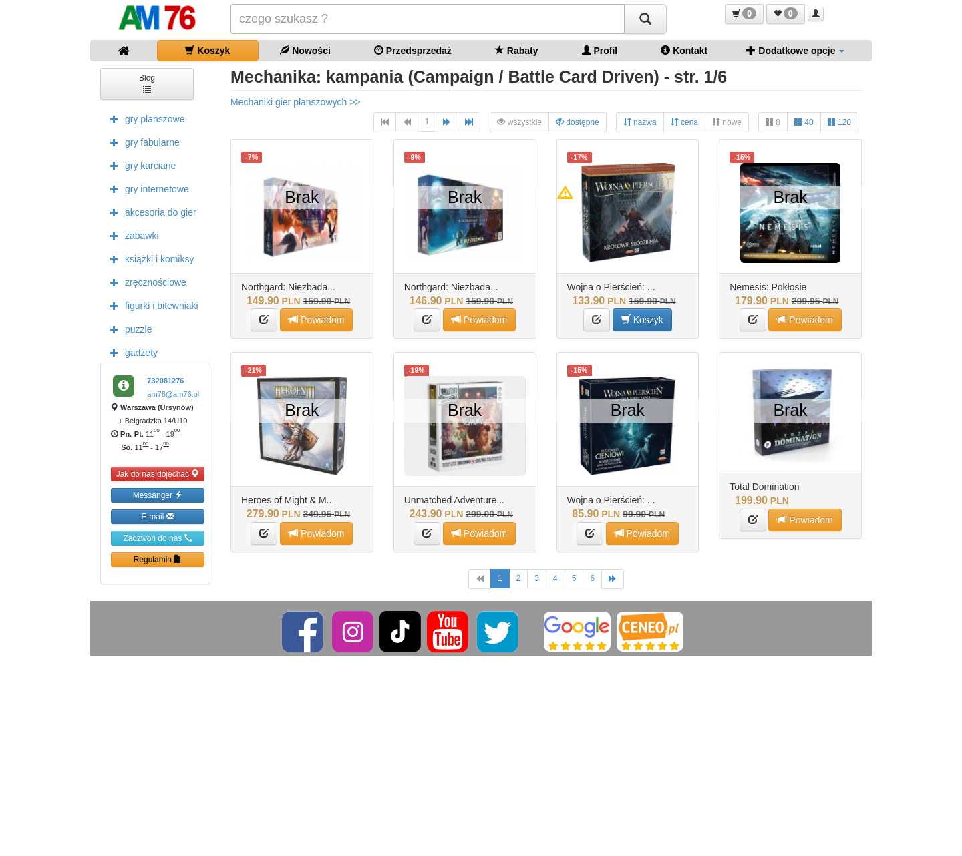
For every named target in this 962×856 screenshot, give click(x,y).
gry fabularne (142, 141)
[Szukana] (427, 19)
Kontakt (684, 50)
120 (839, 122)
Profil (600, 50)
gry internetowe (146, 188)
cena (684, 122)
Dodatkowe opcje (795, 50)
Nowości (305, 50)
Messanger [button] (158, 495)
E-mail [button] (157, 516)
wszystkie (519, 122)
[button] (744, 14)
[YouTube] (449, 631)
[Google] (577, 631)
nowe (727, 122)
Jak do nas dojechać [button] (158, 474)
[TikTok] (400, 631)
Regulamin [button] (158, 559)
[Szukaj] (645, 19)
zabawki (131, 235)
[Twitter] (499, 631)
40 (804, 122)
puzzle (128, 328)
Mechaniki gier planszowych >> (295, 102)
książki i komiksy (149, 258)
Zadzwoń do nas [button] (157, 538)
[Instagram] (354, 631)
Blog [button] (147, 83)
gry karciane (140, 165)
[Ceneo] (650, 631)
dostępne (577, 122)
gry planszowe (144, 118)
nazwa (640, 122)
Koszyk (207, 50)
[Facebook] (304, 631)
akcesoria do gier (150, 211)
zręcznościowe (145, 281)
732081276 (165, 381)
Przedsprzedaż (413, 50)
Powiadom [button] (316, 319)
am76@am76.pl (173, 394)
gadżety (131, 352)
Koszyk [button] (642, 319)
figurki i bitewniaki (151, 305)
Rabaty (516, 50)
